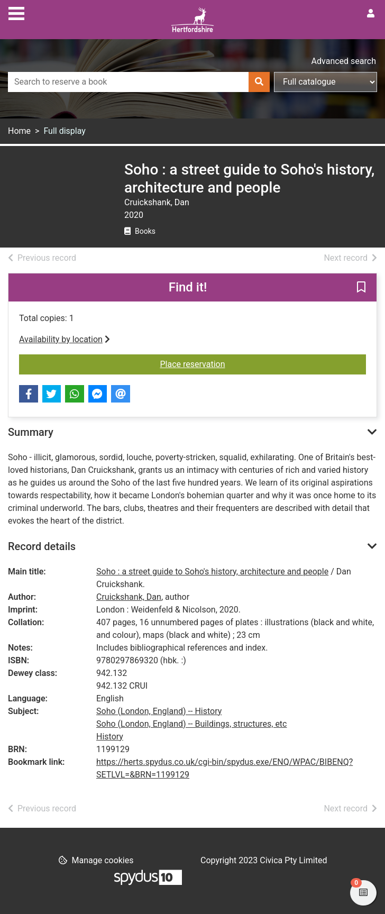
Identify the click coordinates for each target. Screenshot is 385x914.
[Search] (259, 82)
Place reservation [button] (263, 363)
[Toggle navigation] (16, 12)
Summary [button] (30, 432)
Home (19, 131)
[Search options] (325, 82)
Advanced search (343, 61)
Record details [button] (42, 546)
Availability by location (64, 339)
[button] (361, 288)
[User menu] (371, 13)
